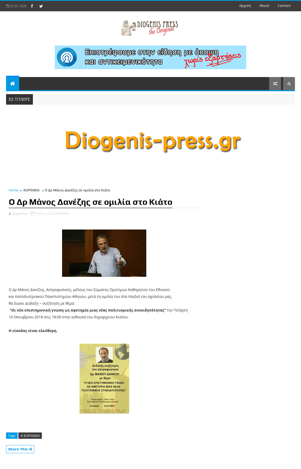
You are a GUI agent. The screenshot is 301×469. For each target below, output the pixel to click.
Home (13, 190)
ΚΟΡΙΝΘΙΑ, (61, 213)
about (264, 5)
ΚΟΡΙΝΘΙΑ (31, 190)
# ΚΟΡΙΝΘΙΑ (30, 435)
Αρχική (245, 5)
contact (284, 5)
